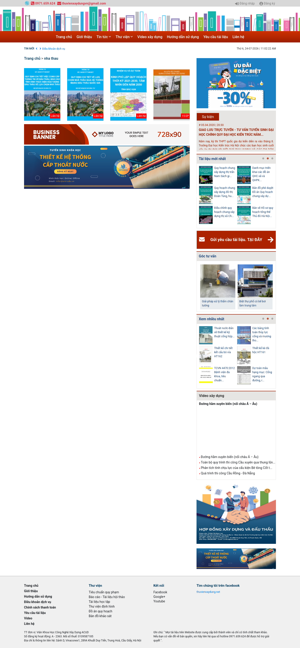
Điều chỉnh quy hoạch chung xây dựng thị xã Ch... (224, 212)
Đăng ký (267, 3)
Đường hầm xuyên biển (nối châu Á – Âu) (228, 404)
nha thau (51, 58)
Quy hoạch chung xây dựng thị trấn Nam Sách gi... (224, 172)
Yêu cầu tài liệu (215, 37)
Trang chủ (64, 37)
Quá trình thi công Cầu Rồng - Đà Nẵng (228, 473)
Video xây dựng (149, 37)
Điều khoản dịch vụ (53, 48)
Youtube (159, 601)
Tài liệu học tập (99, 602)
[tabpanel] (218, 196)
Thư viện (124, 37)
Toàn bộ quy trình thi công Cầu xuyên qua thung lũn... (238, 462)
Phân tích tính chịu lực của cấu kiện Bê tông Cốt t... (236, 468)
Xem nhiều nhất (211, 319)
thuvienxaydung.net (208, 592)
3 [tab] (272, 158)
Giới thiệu (84, 37)
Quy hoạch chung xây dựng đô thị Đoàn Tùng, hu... (224, 192)
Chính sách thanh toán (40, 607)
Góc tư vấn (207, 256)
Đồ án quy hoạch (100, 611)
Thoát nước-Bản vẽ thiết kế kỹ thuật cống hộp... (224, 332)
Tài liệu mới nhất (212, 159)
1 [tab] (263, 158)
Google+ (159, 597)
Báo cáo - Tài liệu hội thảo (107, 597)
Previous (195, 196)
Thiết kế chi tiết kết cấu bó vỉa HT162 (223, 352)
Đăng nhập (245, 3)
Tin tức (103, 37)
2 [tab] (268, 158)
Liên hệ (238, 37)
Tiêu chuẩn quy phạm (104, 592)
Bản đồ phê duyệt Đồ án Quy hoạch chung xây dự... (262, 192)
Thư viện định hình (102, 606)
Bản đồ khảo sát (100, 616)
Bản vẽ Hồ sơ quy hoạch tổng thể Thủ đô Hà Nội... (262, 212)
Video (28, 618)
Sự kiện (208, 117)
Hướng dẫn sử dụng (183, 37)
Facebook (160, 592)
